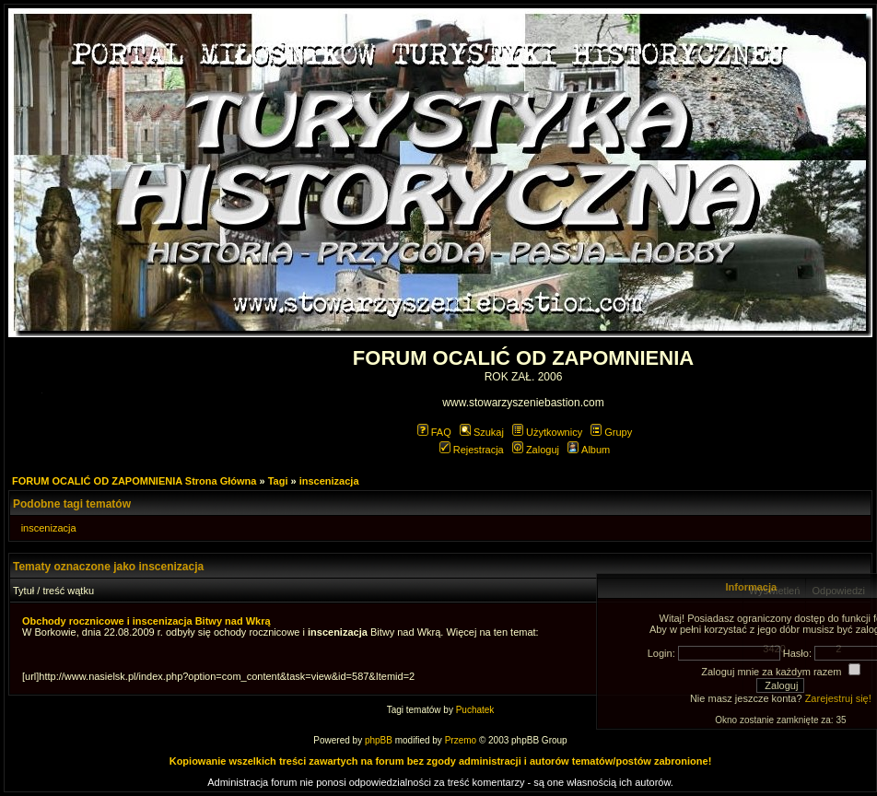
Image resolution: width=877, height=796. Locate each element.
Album (588, 449)
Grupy (611, 432)
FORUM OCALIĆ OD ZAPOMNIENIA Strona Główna (134, 480)
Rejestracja (471, 449)
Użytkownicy (547, 432)
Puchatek (475, 710)
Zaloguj (535, 449)
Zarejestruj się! (838, 698)
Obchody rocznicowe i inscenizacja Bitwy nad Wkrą (146, 620)
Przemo (460, 740)
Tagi (278, 480)
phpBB (378, 740)
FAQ (434, 432)
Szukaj (482, 432)
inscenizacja (329, 480)
